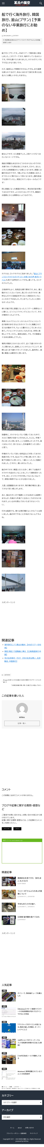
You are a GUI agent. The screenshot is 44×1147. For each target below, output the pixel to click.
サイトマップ (34, 1136)
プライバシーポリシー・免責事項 (16, 1136)
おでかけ (15, 35)
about (20, 1131)
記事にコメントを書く (12, 831)
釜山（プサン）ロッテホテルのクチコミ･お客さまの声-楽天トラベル (22, 277)
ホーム (12, 1131)
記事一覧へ (22, 725)
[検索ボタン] (40, 3)
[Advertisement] (19, 619)
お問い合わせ (32, 831)
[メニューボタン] (3, 3)
